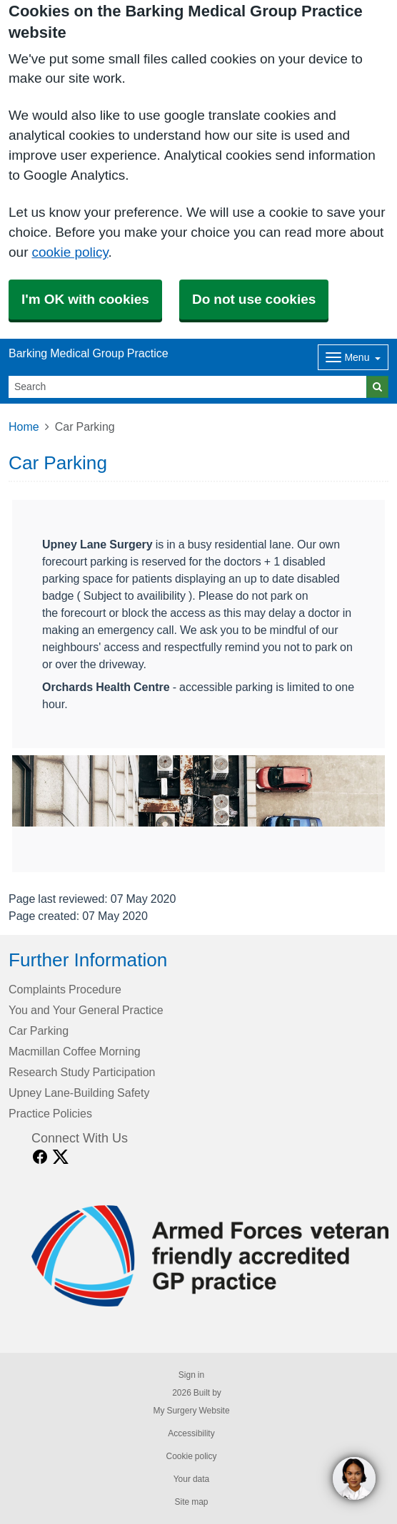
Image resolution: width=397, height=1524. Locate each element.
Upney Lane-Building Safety (79, 1092)
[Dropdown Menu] (353, 357)
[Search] (188, 387)
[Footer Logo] (209, 1256)
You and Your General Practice (86, 1010)
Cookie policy (191, 1456)
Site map (191, 1502)
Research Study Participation (82, 1072)
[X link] (60, 1157)
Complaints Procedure (65, 989)
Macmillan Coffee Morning (75, 1051)
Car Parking (39, 1030)
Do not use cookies (254, 299)
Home (24, 426)
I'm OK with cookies (85, 299)
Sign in (191, 1375)
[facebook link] (40, 1157)
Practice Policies (50, 1113)
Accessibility (191, 1433)
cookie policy (69, 252)
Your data (192, 1479)
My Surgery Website (191, 1410)
